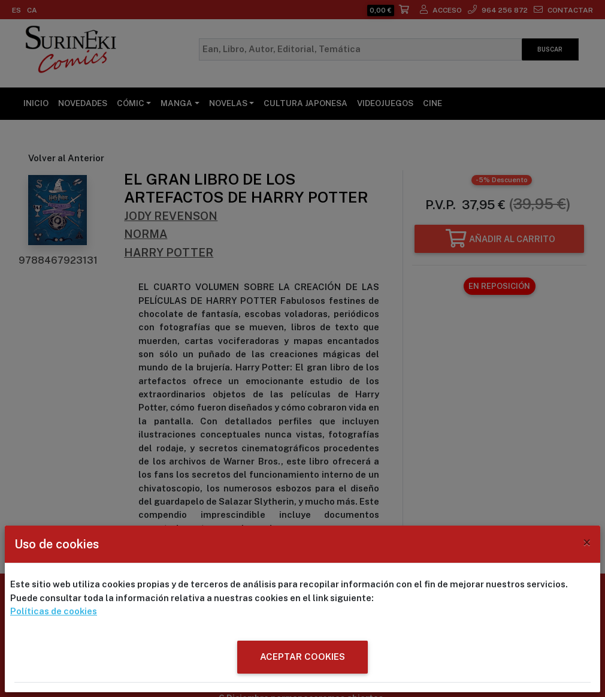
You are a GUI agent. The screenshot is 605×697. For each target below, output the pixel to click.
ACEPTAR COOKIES (302, 656)
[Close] (586, 542)
